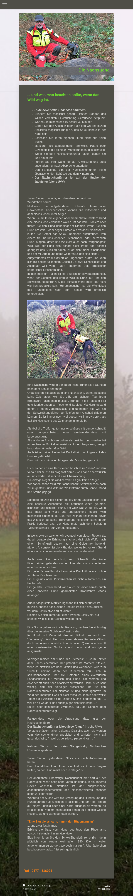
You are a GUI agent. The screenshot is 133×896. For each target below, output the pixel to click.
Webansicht (104, 888)
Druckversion (32, 885)
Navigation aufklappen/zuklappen (66, 5)
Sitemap (46, 885)
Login (107, 885)
